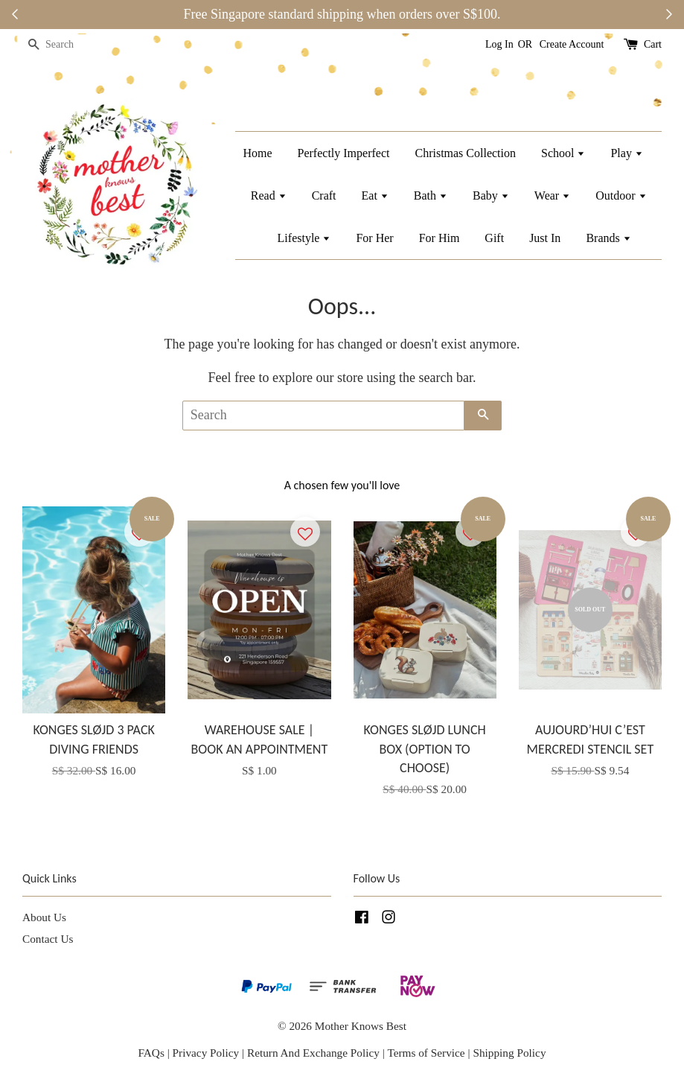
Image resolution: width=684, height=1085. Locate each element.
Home (257, 153)
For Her (374, 238)
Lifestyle (304, 238)
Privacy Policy (206, 1052)
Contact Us (47, 938)
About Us (44, 917)
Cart (653, 44)
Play (626, 153)
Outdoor (620, 195)
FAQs (151, 1052)
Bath (430, 195)
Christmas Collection (465, 153)
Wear (552, 195)
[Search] (67, 45)
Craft (324, 195)
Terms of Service (427, 1052)
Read (269, 195)
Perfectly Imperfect (344, 153)
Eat (375, 195)
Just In (544, 238)
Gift (494, 238)
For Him (439, 238)
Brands (608, 238)
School (563, 153)
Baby (491, 195)
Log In (499, 44)
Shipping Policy (509, 1052)
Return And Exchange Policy (313, 1052)
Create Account (572, 44)
